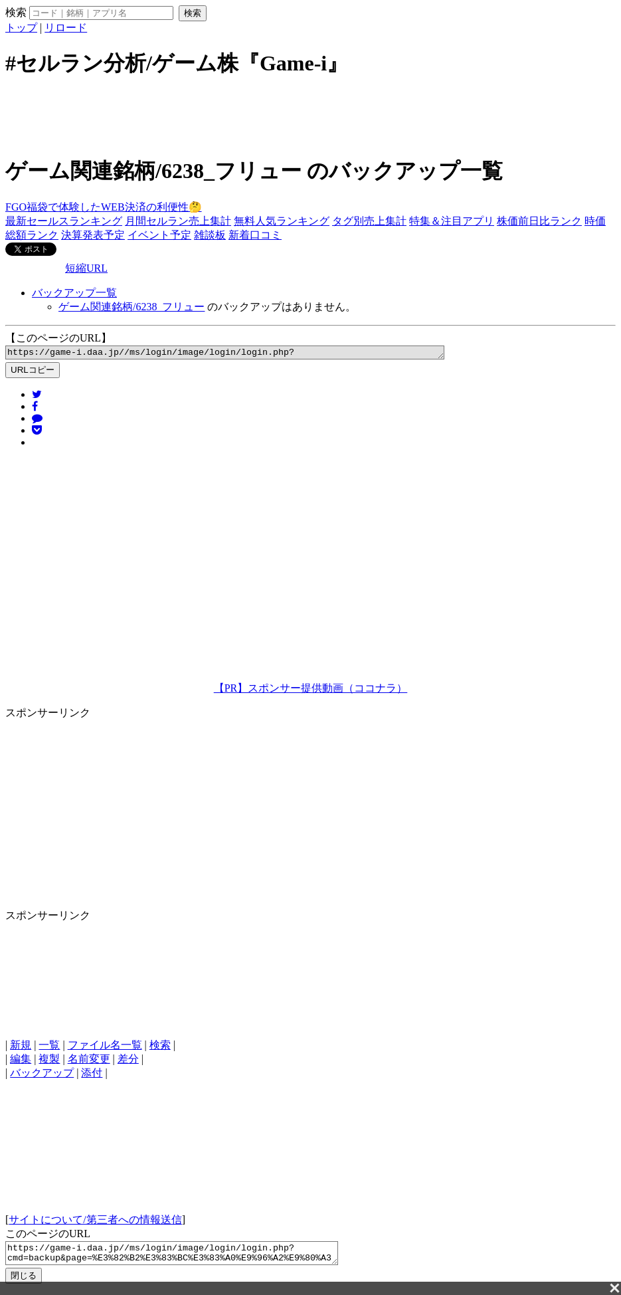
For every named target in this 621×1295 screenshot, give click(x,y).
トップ (21, 27)
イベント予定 (159, 235)
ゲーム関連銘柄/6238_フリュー (131, 306)
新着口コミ (255, 235)
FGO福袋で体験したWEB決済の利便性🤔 (103, 207)
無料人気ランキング (281, 221)
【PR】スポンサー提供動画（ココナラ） (311, 690)
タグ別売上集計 (369, 221)
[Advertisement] (311, 115)
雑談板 (210, 235)
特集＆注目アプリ (451, 221)
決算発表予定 (93, 235)
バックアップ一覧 (74, 292)
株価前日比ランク (539, 221)
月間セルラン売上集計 (178, 221)
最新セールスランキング (63, 221)
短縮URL (86, 268)
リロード (65, 27)
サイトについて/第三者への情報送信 (95, 1221)
